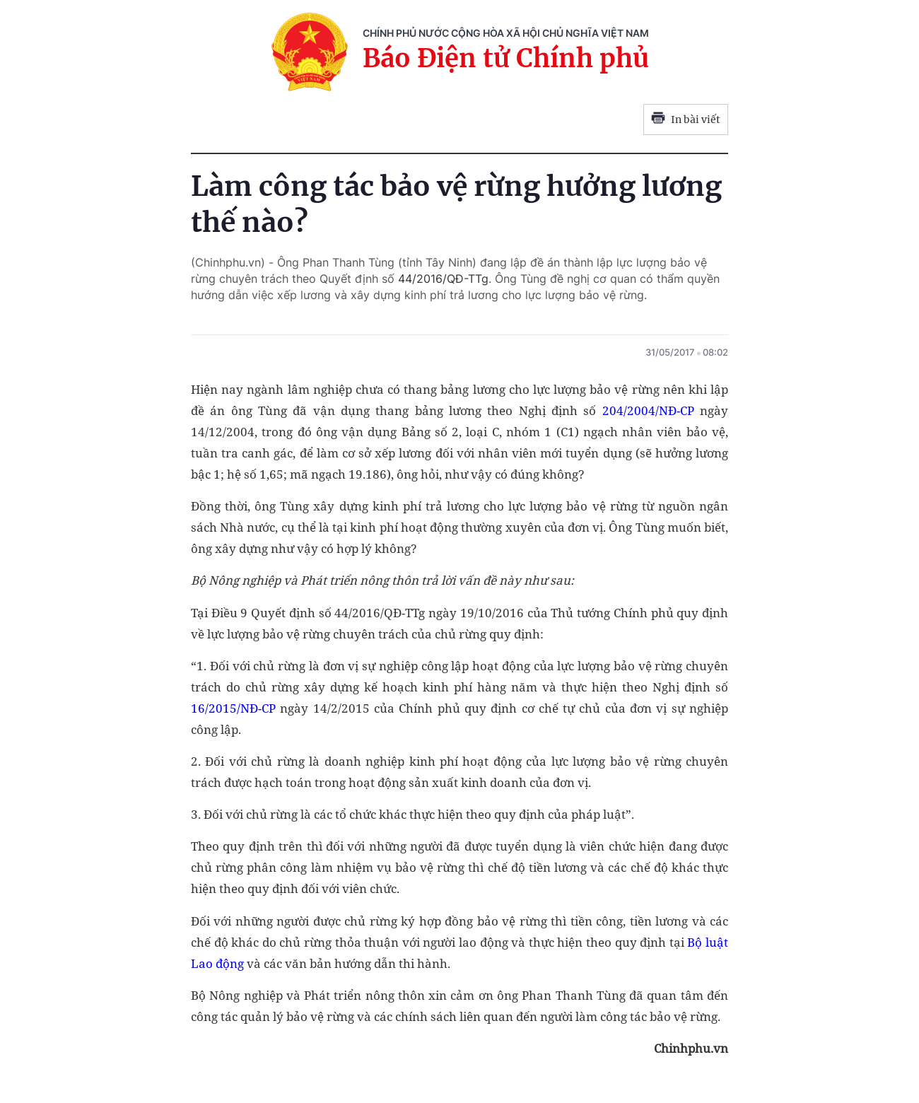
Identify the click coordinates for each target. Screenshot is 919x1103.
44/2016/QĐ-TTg (443, 279)
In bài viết (685, 119)
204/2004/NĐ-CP (648, 410)
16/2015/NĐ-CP (233, 708)
